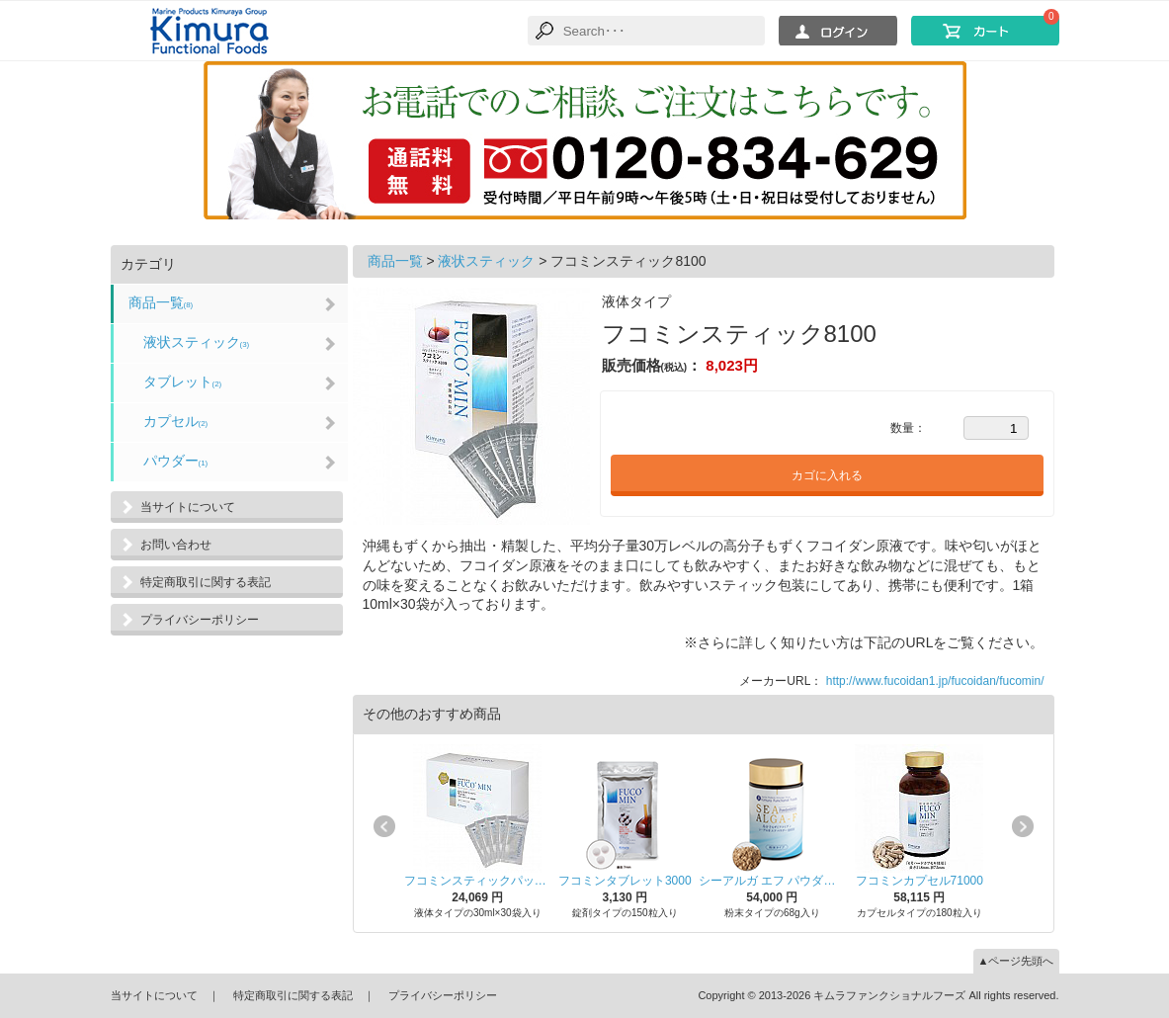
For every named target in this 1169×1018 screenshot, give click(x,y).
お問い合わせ (175, 544)
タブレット (182, 381)
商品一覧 (161, 302)
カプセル (176, 421)
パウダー (176, 460)
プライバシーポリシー (199, 620)
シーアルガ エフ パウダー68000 (772, 881)
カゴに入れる (827, 475)
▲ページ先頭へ (1016, 961)
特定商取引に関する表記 (205, 582)
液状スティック (196, 342)
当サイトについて (187, 507)
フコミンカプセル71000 (919, 881)
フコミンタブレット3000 (625, 881)
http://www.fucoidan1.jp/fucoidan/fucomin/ (935, 681)
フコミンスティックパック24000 (477, 881)
